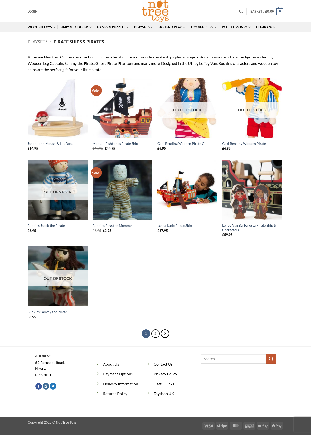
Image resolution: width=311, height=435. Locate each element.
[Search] (241, 11)
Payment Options (118, 373)
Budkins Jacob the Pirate (46, 225)
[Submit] (271, 359)
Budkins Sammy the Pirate (47, 312)
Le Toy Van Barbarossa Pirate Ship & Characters (249, 227)
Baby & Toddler (76, 27)
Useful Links (164, 383)
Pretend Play (171, 27)
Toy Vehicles (204, 27)
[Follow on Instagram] (46, 386)
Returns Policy (115, 393)
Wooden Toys (41, 27)
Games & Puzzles (113, 27)
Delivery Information (120, 383)
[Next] (165, 333)
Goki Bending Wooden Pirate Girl (182, 143)
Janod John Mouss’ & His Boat (50, 143)
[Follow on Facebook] (38, 386)
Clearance (265, 27)
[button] (33, 11)
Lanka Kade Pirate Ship (174, 225)
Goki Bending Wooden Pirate (244, 143)
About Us (111, 364)
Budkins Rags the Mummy (112, 225)
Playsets (143, 27)
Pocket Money (236, 27)
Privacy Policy (165, 373)
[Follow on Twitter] (53, 386)
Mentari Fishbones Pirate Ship (115, 143)
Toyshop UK (164, 393)
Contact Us (163, 364)
